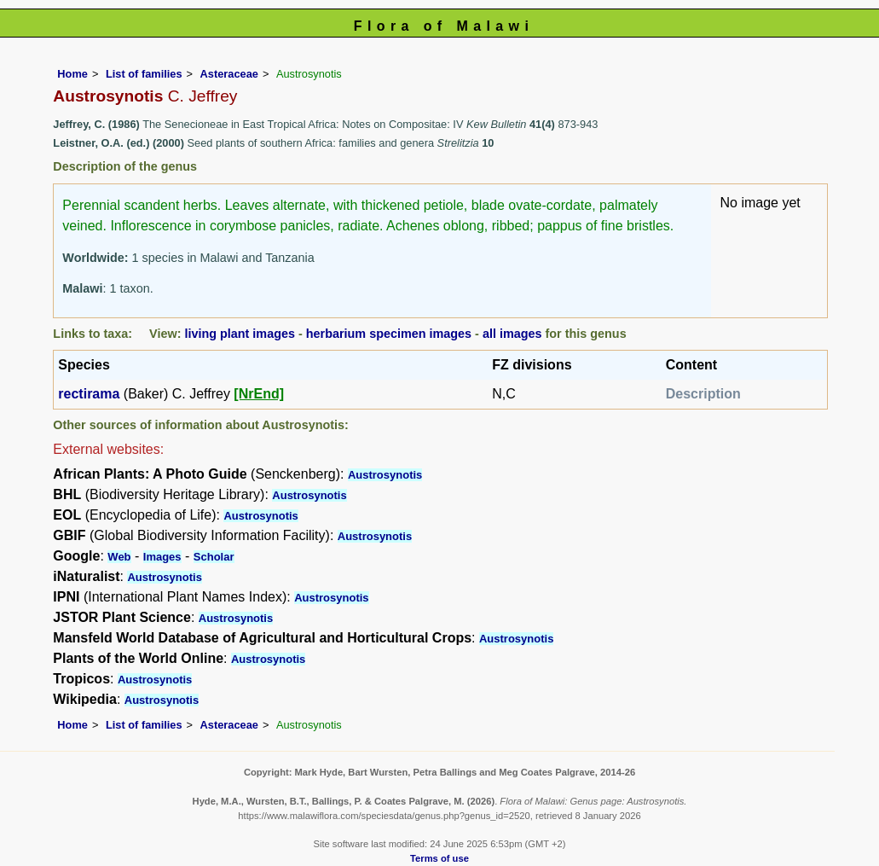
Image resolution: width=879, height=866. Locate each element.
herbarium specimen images (388, 333)
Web (118, 556)
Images (162, 556)
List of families (144, 73)
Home (72, 73)
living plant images (239, 333)
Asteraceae (229, 73)
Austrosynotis (385, 474)
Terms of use (439, 858)
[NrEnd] (259, 394)
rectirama (88, 394)
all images (512, 333)
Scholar (214, 556)
